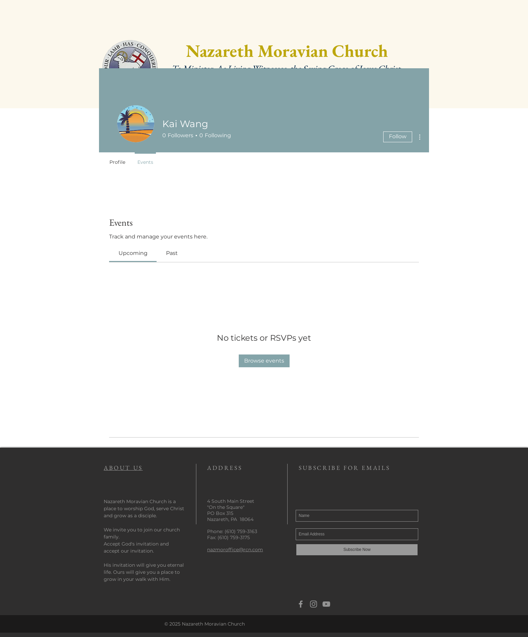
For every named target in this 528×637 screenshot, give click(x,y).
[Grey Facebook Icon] (300, 604)
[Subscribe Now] (357, 550)
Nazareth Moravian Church (287, 50)
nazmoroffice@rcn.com (235, 550)
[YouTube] (326, 604)
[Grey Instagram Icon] (313, 604)
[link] (133, 253)
